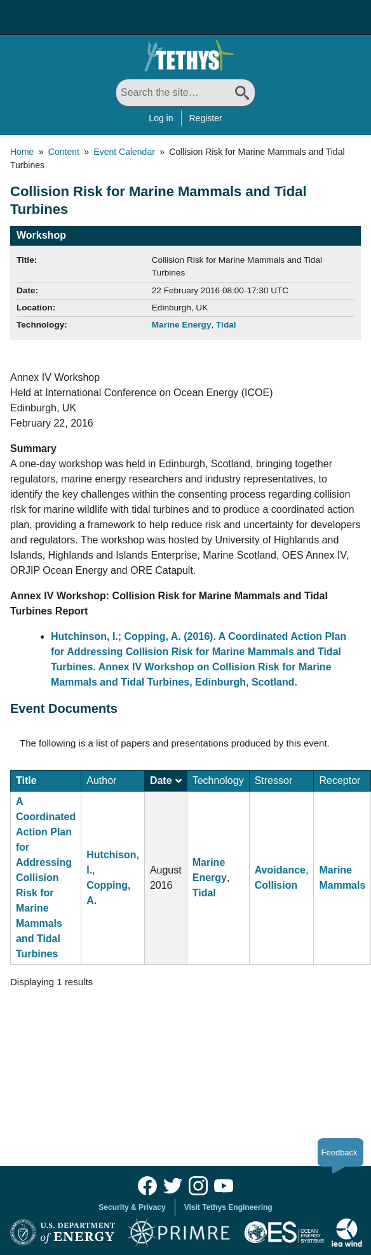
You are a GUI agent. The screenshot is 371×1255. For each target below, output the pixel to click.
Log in (161, 118)
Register (205, 118)
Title (26, 780)
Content (63, 152)
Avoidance (280, 870)
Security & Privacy (131, 1207)
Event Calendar (124, 152)
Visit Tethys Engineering (228, 1207)
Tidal (226, 324)
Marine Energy (182, 324)
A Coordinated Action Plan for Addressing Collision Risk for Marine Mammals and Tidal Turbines (46, 877)
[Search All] (185, 93)
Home (22, 152)
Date (166, 780)
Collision (276, 885)
